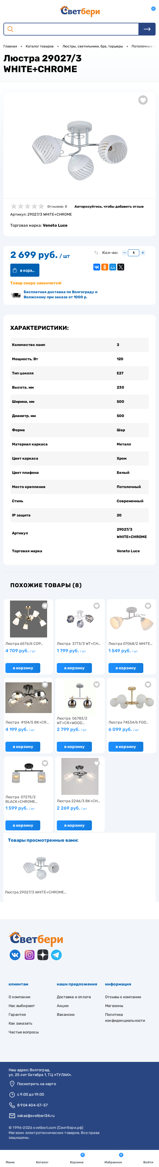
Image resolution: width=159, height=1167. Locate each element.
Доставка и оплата (74, 998)
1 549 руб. (123, 652)
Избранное (113, 1158)
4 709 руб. (20, 652)
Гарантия (17, 1016)
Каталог (42, 1158)
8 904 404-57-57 (32, 1106)
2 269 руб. (72, 809)
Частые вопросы (24, 1033)
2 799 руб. (71, 730)
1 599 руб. (20, 809)
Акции (63, 1007)
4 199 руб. (20, 730)
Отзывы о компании (123, 998)
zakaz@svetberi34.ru (36, 1117)
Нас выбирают (22, 1007)
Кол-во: (110, 252)
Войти (148, 1158)
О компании (19, 998)
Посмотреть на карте (36, 1085)
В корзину (30, 270)
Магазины (114, 1007)
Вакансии (66, 1016)
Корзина (77, 1158)
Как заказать (20, 1024)
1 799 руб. (71, 652)
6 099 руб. (123, 730)
